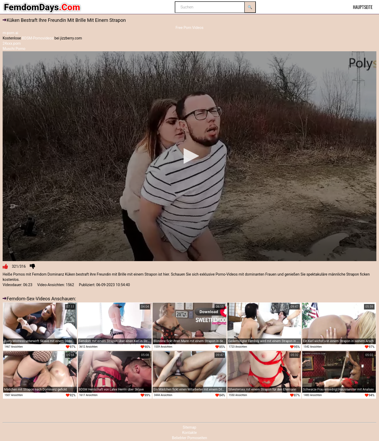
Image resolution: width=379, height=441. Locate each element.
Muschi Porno (14, 49)
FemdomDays (42, 7)
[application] (189, 156)
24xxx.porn (12, 43)
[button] (189, 156)
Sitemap (189, 427)
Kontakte (189, 432)
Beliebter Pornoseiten (189, 438)
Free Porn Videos (189, 28)
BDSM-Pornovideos (37, 38)
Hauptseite (362, 7)
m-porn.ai (10, 33)
